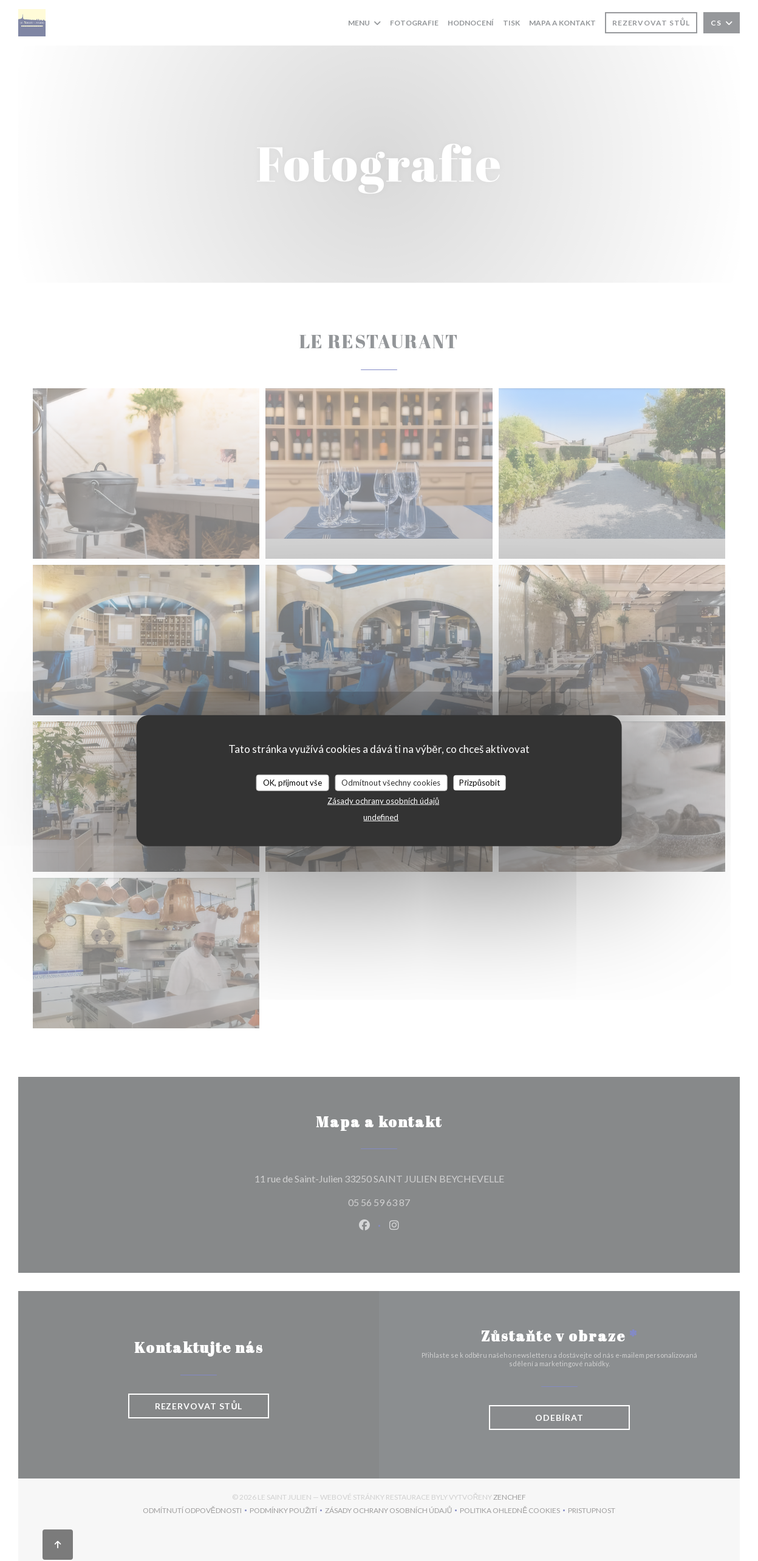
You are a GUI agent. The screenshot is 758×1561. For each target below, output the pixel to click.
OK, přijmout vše (292, 782)
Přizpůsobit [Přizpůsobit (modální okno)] (479, 782)
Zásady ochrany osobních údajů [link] (383, 801)
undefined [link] (380, 817)
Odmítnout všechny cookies (390, 782)
